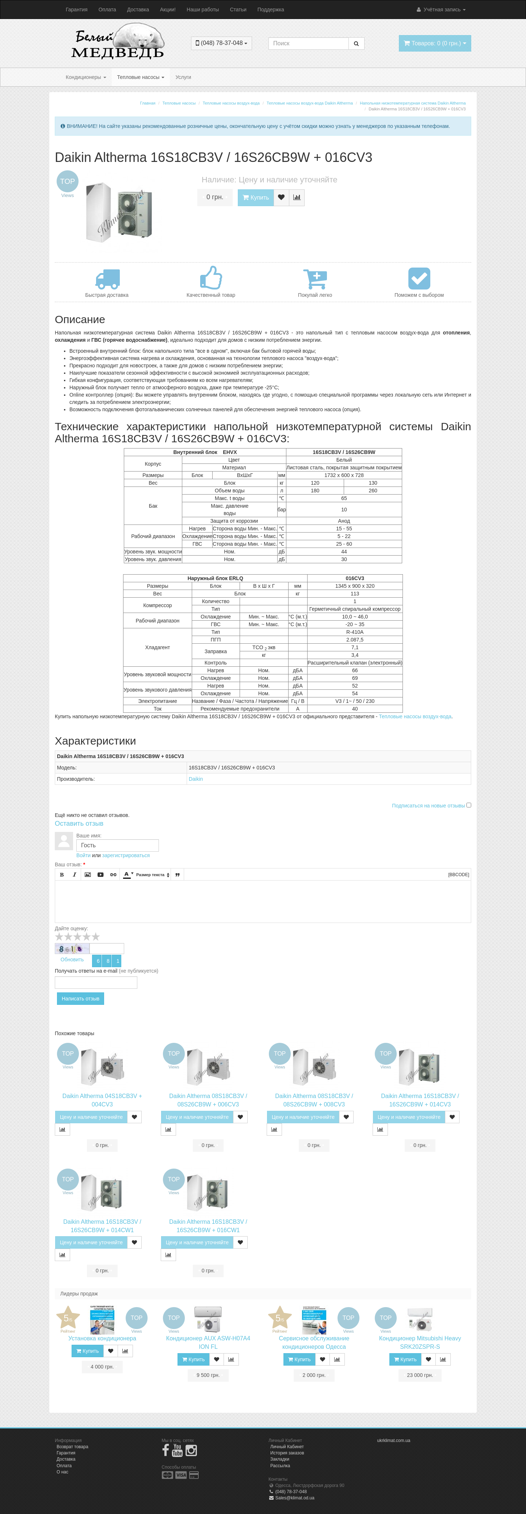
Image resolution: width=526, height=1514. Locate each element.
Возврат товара (72, 1446)
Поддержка (271, 9)
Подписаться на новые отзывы (429, 806)
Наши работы (203, 9)
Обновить (72, 959)
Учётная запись (441, 9)
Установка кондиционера (102, 1338)
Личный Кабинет (287, 1446)
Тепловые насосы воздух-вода (415, 716)
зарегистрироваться (126, 855)
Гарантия (77, 9)
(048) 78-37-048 (287, 1491)
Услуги (183, 77)
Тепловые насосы (141, 77)
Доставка (138, 9)
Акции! (168, 9)
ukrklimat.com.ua (394, 1440)
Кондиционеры (86, 77)
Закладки (279, 1459)
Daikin (196, 779)
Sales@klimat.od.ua (291, 1497)
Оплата (107, 9)
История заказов (287, 1453)
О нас (62, 1472)
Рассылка (280, 1465)
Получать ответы (75, 971)
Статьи (238, 9)
